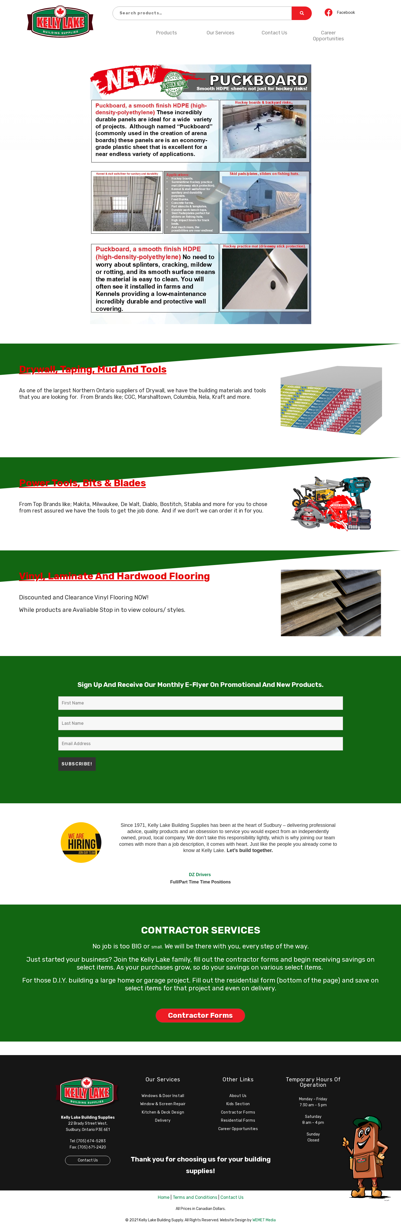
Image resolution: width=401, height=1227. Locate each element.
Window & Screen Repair (163, 1104)
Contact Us (274, 33)
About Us (238, 1096)
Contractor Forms (238, 1112)
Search (302, 13)
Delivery (163, 1120)
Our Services (220, 33)
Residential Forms (238, 1120)
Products (166, 33)
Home (163, 1197)
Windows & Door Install (163, 1096)
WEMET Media (264, 1220)
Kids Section (238, 1104)
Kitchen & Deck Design (163, 1112)
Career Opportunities (328, 36)
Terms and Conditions (195, 1197)
